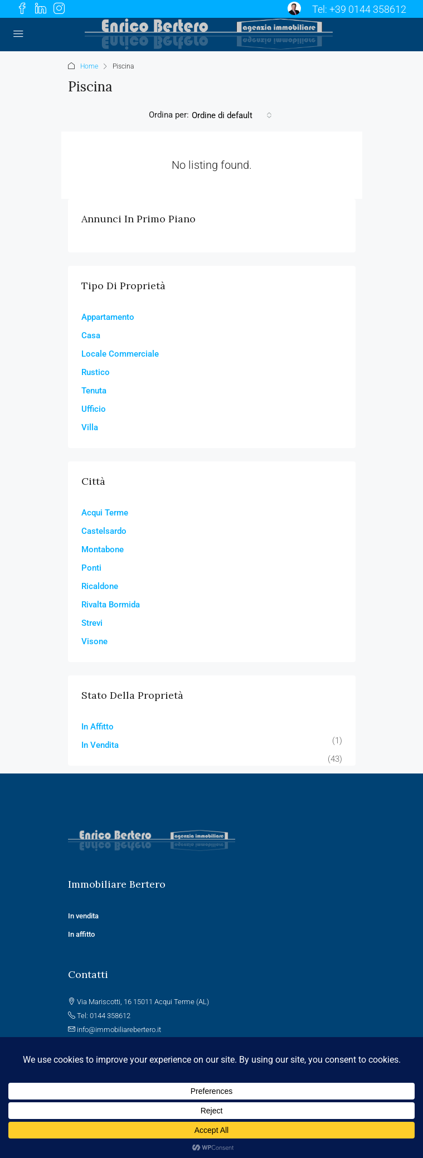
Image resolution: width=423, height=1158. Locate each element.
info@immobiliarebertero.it (119, 1029)
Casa (90, 335)
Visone (94, 641)
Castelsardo (104, 531)
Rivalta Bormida (110, 605)
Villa (89, 427)
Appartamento (107, 317)
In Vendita (100, 745)
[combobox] (232, 115)
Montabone (102, 549)
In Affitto (97, 727)
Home (89, 66)
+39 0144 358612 (367, 9)
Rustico (95, 372)
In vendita (84, 916)
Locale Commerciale (120, 354)
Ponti (91, 568)
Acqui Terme (104, 513)
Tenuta (93, 391)
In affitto (81, 934)
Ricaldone (99, 586)
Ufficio (93, 409)
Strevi (92, 623)
